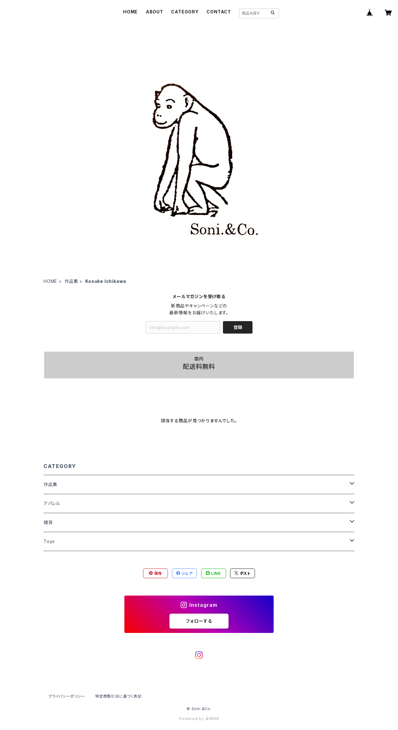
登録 (238, 327)
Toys (49, 541)
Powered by (199, 718)
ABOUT (154, 11)
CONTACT (218, 11)
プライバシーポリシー (67, 696)
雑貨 (48, 522)
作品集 (71, 281)
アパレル (52, 503)
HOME (130, 11)
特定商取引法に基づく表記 (118, 696)
